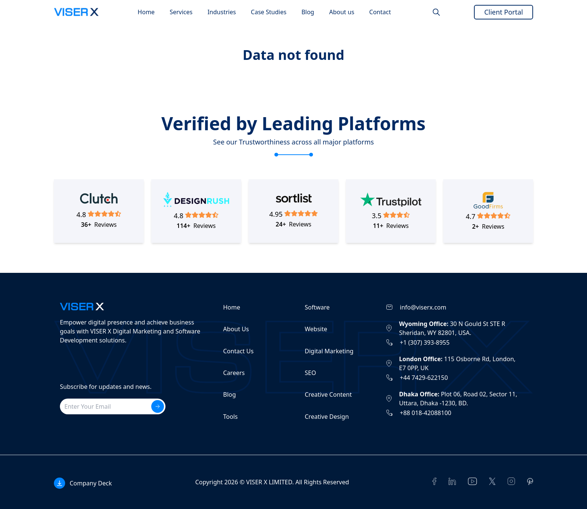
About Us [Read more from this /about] (236, 329)
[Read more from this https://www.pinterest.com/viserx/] (530, 481)
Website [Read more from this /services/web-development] (316, 329)
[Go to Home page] (146, 12)
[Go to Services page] (181, 12)
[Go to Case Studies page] (268, 12)
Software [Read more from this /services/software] (317, 307)
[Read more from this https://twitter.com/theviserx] (492, 481)
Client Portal (503, 11)
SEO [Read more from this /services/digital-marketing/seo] (310, 373)
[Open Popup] (83, 483)
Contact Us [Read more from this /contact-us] (238, 351)
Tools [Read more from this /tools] (230, 416)
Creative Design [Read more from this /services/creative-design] (327, 416)
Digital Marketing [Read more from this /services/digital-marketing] (329, 351)
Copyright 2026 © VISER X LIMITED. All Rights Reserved (272, 482)
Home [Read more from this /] (231, 307)
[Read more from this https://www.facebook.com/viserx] (434, 481)
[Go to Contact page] (380, 12)
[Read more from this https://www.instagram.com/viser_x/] (511, 481)
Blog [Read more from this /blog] (229, 394)
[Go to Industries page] (221, 12)
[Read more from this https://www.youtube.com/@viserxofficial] (472, 481)
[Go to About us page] (342, 12)
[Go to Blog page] (308, 12)
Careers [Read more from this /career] (234, 373)
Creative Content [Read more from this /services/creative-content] (328, 394)
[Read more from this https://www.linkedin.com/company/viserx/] (452, 481)
